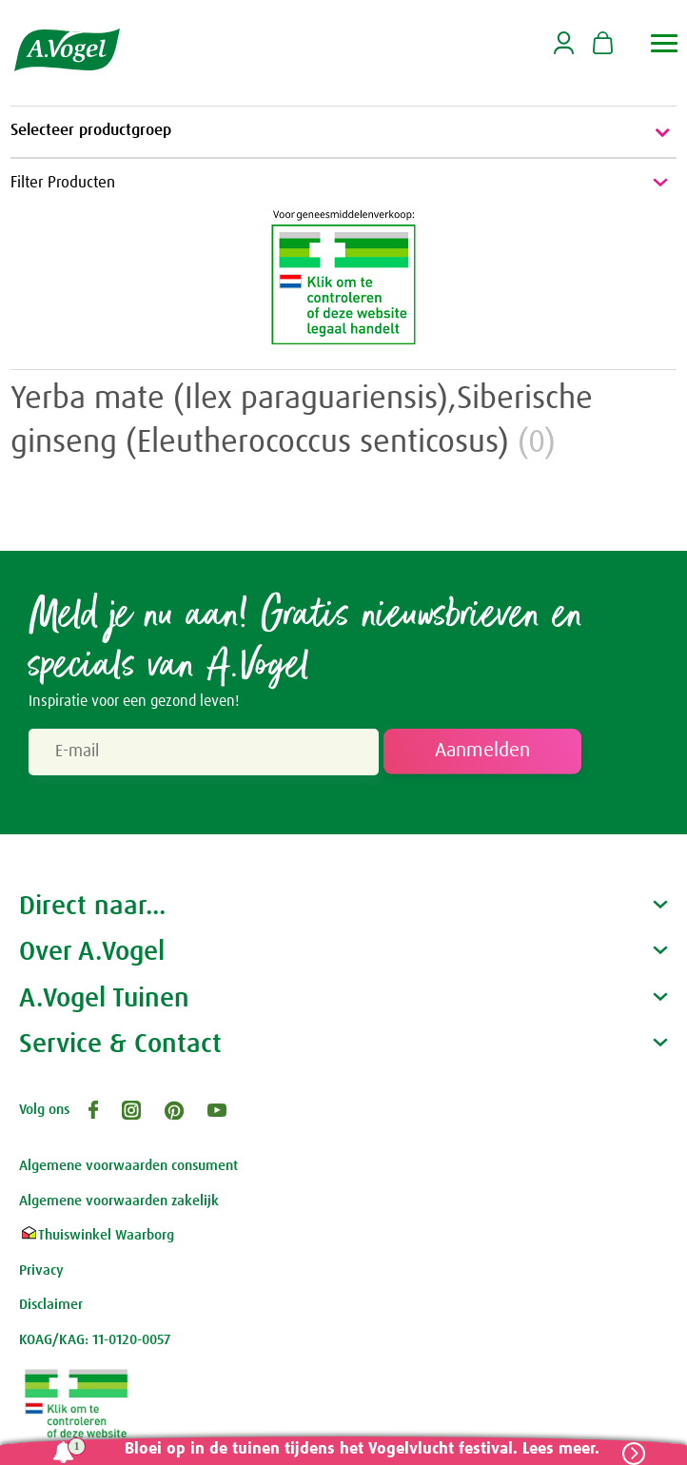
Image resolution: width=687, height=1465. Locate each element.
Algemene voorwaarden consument (128, 1166)
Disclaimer (51, 1305)
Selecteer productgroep (343, 132)
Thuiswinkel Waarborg (96, 1235)
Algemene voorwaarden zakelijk (119, 1201)
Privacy (41, 1270)
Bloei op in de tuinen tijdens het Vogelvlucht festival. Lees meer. (362, 1449)
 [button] (664, 43)
